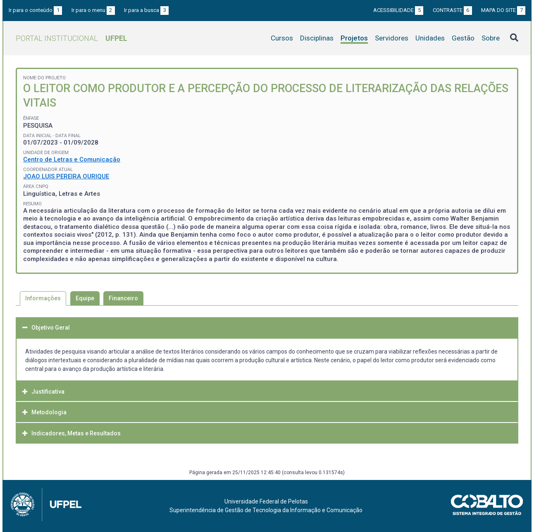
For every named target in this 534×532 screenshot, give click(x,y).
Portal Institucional (71, 38)
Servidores (391, 38)
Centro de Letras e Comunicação (71, 159)
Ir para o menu (93, 10)
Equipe (85, 298)
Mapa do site (503, 10)
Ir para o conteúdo (35, 10)
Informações (43, 298)
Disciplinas (317, 38)
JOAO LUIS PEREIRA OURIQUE (66, 176)
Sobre (491, 38)
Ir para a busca (146, 10)
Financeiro (123, 298)
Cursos (282, 38)
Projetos (354, 38)
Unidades (430, 38)
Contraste (452, 10)
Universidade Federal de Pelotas (266, 501)
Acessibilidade (398, 10)
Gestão (463, 38)
